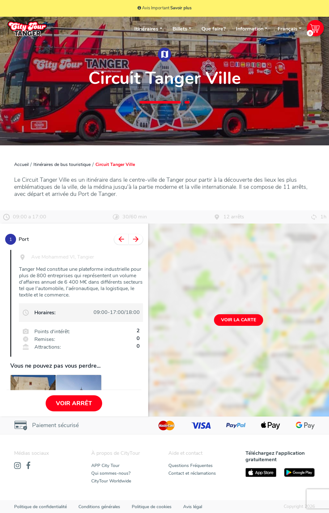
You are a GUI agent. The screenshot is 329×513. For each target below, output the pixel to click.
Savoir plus (180, 8)
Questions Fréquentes (190, 466)
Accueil (21, 164)
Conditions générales (99, 507)
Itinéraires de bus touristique (62, 164)
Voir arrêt (74, 403)
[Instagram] (17, 466)
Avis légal (192, 507)
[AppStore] (260, 472)
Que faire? (213, 28)
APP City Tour (105, 466)
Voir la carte (238, 320)
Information (249, 28)
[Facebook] (28, 466)
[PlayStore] (299, 472)
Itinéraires (146, 28)
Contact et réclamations (192, 473)
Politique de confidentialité (40, 507)
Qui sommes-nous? (110, 473)
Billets (180, 28)
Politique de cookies (152, 507)
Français (288, 28)
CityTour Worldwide (111, 481)
